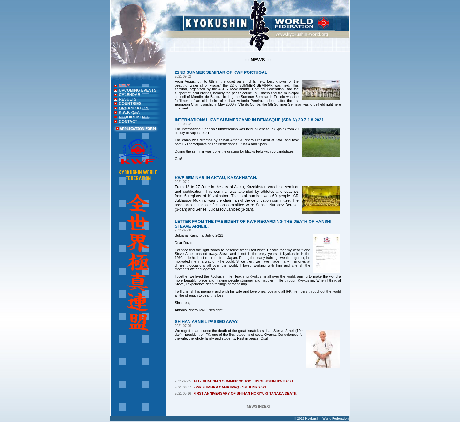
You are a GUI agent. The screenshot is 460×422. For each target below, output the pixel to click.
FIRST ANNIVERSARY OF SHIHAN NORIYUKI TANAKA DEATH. (245, 393)
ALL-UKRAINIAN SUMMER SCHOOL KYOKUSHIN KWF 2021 (243, 381)
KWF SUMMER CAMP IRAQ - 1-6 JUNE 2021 (229, 387)
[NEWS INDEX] (258, 406)
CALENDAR (129, 95)
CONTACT (128, 121)
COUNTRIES (130, 104)
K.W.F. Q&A (129, 112)
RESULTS (127, 99)
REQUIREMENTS (134, 117)
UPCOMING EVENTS (137, 90)
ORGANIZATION (133, 108)
